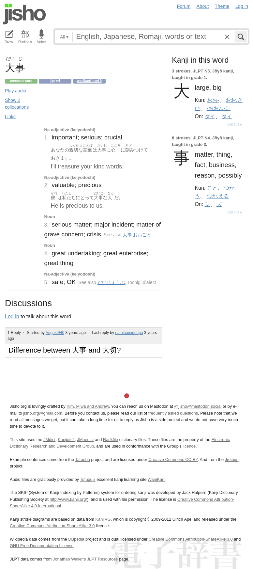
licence (189, 446)
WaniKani (156, 479)
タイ (227, 116)
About (203, 6)
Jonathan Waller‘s (69, 559)
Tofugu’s (87, 479)
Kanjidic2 (66, 439)
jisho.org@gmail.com (42, 413)
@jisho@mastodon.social (197, 406)
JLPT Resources (102, 559)
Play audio (15, 90)
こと (212, 187)
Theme (222, 6)
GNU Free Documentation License (42, 545)
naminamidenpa (129, 332)
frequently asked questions (173, 413)
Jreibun (232, 459)
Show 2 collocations (17, 104)
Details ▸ (234, 124)
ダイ (210, 116)
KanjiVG (103, 519)
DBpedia (76, 539)
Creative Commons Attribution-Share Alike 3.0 (52, 525)
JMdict (49, 439)
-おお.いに (219, 108)
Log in (241, 6)
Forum (184, 6)
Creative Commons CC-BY (173, 459)
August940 (55, 332)
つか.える (218, 195)
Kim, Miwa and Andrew (88, 406)
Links (10, 116)
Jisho (24, 14)
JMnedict (85, 439)
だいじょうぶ (111, 282)
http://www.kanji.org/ (68, 499)
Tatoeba (82, 459)
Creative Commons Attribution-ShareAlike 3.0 (190, 539)
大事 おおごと (137, 234)
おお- (213, 99)
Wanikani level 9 (89, 81)
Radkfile (110, 439)
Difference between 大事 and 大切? (64, 350)
